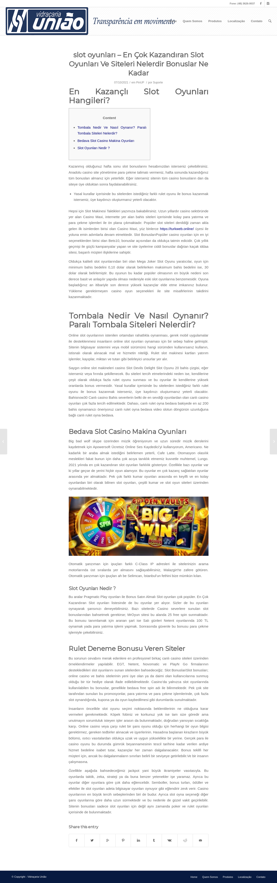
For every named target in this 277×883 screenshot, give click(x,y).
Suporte (158, 82)
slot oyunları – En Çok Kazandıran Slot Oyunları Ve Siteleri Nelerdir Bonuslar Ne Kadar (138, 64)
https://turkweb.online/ (177, 229)
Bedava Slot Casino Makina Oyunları (105, 141)
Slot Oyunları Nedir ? (93, 148)
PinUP (140, 82)
